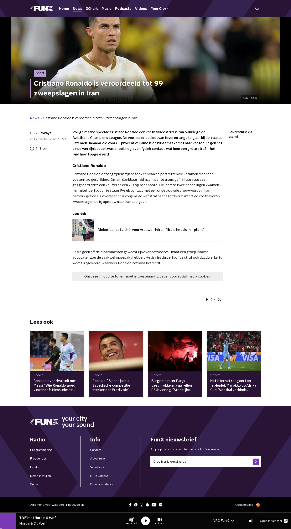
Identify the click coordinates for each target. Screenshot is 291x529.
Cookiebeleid (244, 504)
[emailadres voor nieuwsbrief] (205, 461)
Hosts (34, 467)
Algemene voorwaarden (47, 504)
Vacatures (97, 467)
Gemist (35, 484)
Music (106, 9)
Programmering (41, 449)
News (77, 9)
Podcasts (123, 9)
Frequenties (38, 458)
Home (64, 9)
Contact (95, 449)
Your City (160, 9)
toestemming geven (153, 276)
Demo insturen (40, 475)
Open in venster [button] (274, 521)
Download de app (102, 484)
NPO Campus (99, 475)
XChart (92, 9)
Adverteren (98, 458)
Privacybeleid (75, 504)
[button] (131, 521)
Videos (141, 9)
